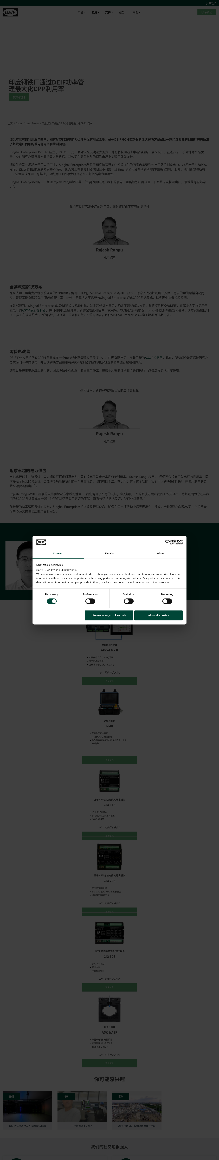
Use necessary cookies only (109, 615)
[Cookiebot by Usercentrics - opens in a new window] (168, 542)
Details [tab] (109, 553)
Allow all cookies (158, 615)
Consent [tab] (58, 553)
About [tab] (161, 553)
